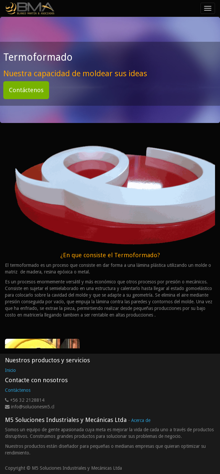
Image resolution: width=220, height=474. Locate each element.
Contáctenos (26, 90)
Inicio (10, 370)
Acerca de (140, 420)
